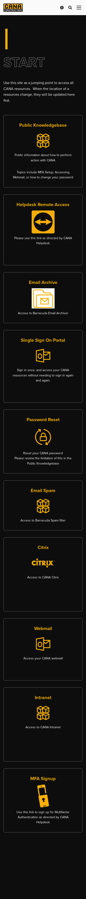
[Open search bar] (70, 7)
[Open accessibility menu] (62, 7)
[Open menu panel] (79, 7)
